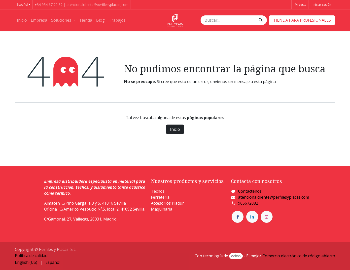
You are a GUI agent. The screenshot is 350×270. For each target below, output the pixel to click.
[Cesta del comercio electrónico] (300, 4)
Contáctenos (250, 191)
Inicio (175, 129)
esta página (265, 81)
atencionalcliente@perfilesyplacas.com (273, 197)
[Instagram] (267, 217)
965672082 (248, 203)
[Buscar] (260, 20)
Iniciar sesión (322, 4)
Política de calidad (31, 255)
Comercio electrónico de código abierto (298, 256)
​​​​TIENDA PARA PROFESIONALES (302, 20)
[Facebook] (238, 217)
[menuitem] (22, 20)
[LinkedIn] (252, 217)
